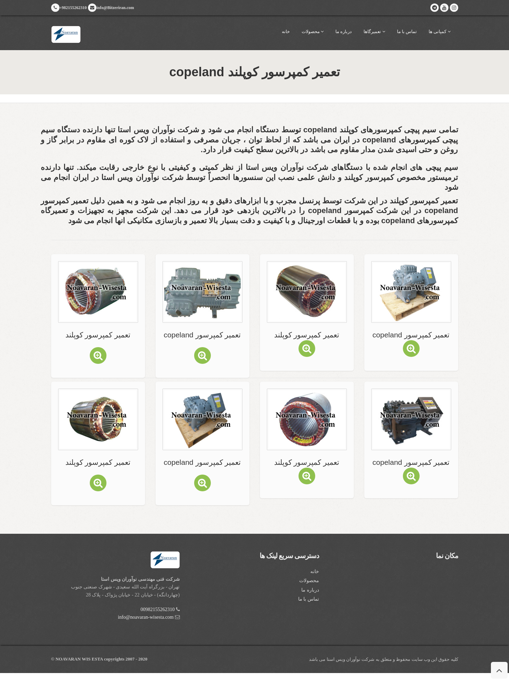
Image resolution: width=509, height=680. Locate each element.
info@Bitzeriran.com (111, 7)
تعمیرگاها (374, 31)
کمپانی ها (440, 31)
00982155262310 (158, 609)
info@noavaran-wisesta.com (146, 617)
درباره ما (343, 31)
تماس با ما (407, 31)
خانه (286, 31)
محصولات (313, 31)
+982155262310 (69, 7)
